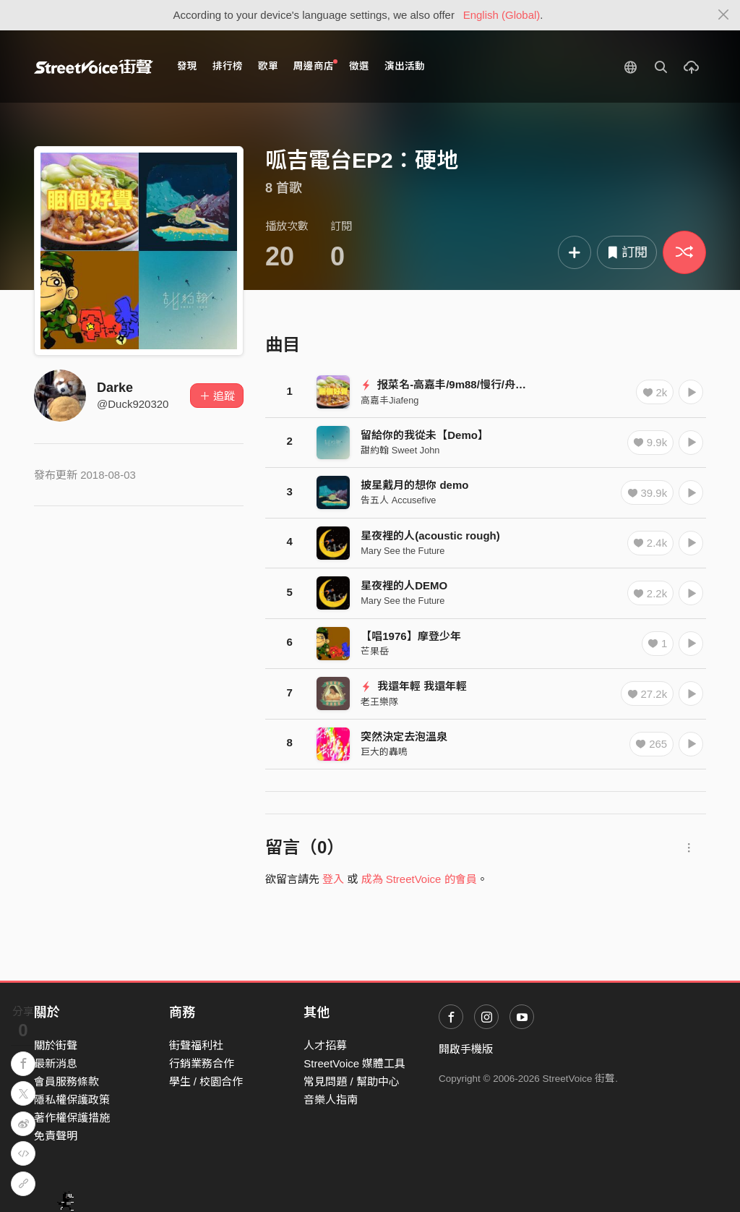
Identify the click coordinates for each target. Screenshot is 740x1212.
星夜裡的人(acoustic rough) (430, 535)
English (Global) (502, 15)
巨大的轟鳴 (384, 751)
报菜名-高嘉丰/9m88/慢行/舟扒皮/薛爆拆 (466, 384)
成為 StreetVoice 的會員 (419, 879)
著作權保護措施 (72, 1117)
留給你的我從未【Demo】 (425, 435)
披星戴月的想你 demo (414, 485)
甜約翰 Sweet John (400, 450)
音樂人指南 (331, 1099)
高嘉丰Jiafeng (389, 400)
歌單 (268, 66)
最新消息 (55, 1063)
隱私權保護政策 (72, 1099)
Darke (115, 387)
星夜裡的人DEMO (404, 585)
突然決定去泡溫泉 (404, 736)
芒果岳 (375, 651)
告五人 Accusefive (398, 500)
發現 (187, 66)
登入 (333, 879)
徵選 (359, 66)
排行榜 (227, 66)
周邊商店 (315, 65)
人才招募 (325, 1045)
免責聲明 (55, 1136)
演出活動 (404, 66)
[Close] (723, 15)
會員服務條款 (66, 1081)
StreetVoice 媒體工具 (354, 1063)
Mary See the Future (402, 550)
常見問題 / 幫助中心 (352, 1081)
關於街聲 (55, 1045)
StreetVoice (93, 66)
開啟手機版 (466, 1049)
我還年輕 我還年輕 (414, 686)
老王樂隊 (379, 701)
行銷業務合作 (201, 1063)
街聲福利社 (196, 1045)
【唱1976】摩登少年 (410, 636)
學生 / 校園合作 (206, 1081)
